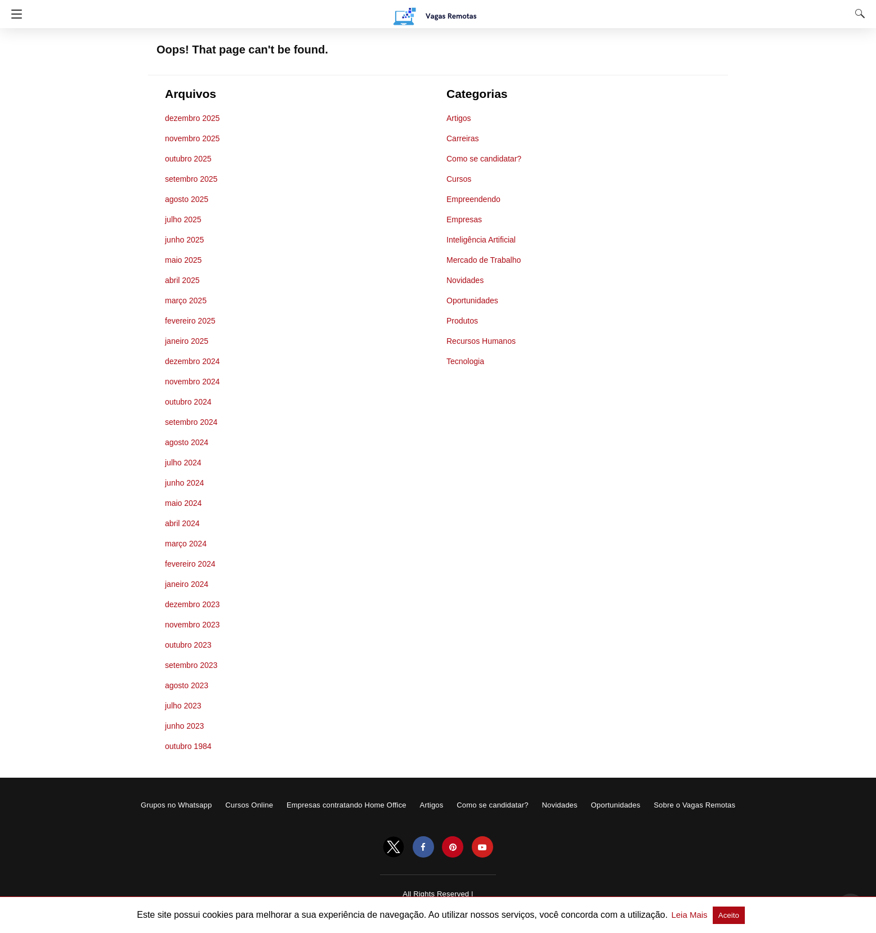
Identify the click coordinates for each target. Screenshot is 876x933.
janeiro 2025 (186, 341)
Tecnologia (465, 361)
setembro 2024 (191, 422)
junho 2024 (184, 482)
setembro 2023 (191, 665)
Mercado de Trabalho (483, 259)
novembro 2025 (192, 138)
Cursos (458, 178)
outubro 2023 (188, 644)
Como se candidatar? (483, 158)
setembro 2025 (191, 178)
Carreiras (462, 138)
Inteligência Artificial (481, 239)
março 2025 (186, 300)
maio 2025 (183, 259)
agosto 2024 (186, 442)
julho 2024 (183, 462)
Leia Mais (690, 914)
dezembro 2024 (192, 361)
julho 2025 (183, 219)
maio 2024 (183, 503)
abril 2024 (182, 523)
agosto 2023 (186, 685)
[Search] (857, 13)
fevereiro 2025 (190, 320)
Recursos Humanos (481, 341)
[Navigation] (14, 14)
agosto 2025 (186, 199)
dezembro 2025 (192, 118)
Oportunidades (472, 300)
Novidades (465, 280)
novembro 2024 (192, 381)
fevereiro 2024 (190, 563)
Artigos (458, 118)
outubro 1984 (188, 746)
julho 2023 (183, 705)
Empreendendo (473, 199)
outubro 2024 (188, 401)
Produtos (462, 320)
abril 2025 (182, 280)
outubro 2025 (188, 158)
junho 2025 (184, 239)
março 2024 (186, 543)
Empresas (464, 219)
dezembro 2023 (192, 604)
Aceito (728, 915)
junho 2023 (184, 725)
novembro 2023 (192, 624)
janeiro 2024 (186, 584)
